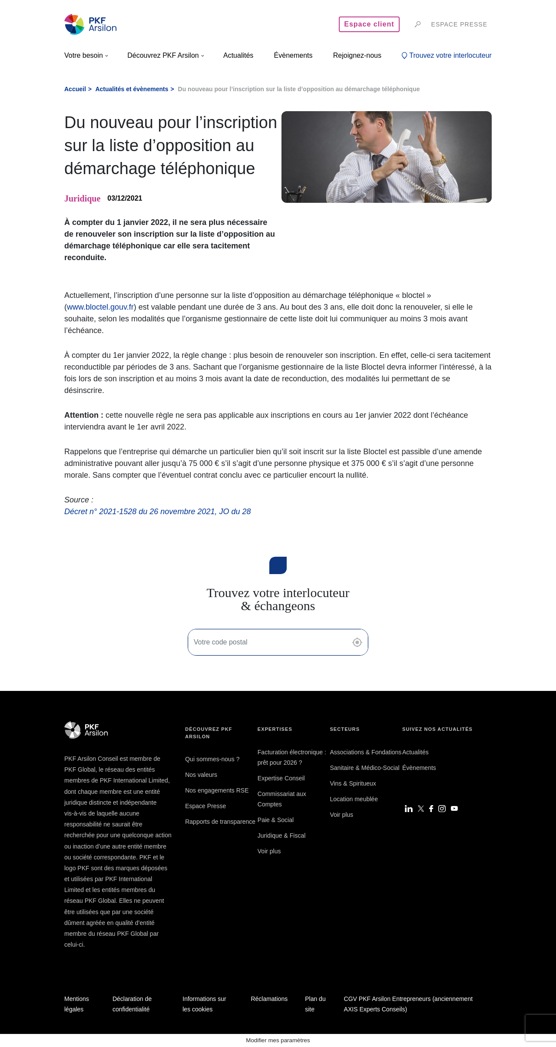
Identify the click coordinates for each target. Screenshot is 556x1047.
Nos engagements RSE (216, 790)
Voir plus (269, 851)
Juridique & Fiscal (282, 835)
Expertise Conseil (281, 778)
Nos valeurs (201, 774)
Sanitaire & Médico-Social (364, 767)
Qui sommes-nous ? (212, 759)
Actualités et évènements (131, 89)
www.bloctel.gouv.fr (100, 307)
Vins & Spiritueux (353, 783)
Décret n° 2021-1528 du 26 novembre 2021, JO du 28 (157, 511)
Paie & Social (276, 819)
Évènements (419, 767)
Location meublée (354, 799)
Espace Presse (205, 806)
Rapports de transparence (220, 821)
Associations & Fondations (365, 752)
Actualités (415, 752)
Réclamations (269, 998)
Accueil (75, 89)
